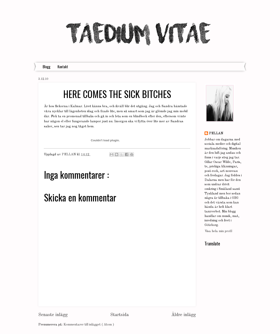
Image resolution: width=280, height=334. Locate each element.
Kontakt (63, 66)
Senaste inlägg (53, 315)
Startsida (119, 315)
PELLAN (216, 133)
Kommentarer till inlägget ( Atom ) (88, 324)
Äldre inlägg (183, 315)
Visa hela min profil (218, 231)
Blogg (46, 66)
